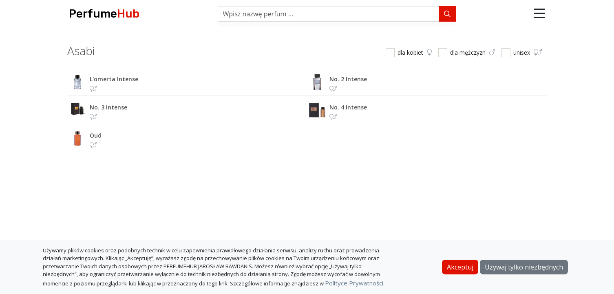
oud (96, 135)
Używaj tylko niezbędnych (524, 267)
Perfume (104, 13)
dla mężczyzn (472, 52)
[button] (539, 14)
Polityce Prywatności (354, 283)
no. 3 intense (108, 107)
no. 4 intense (348, 107)
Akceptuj (460, 267)
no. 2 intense (348, 79)
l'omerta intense (114, 79)
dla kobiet (415, 52)
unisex (527, 52)
